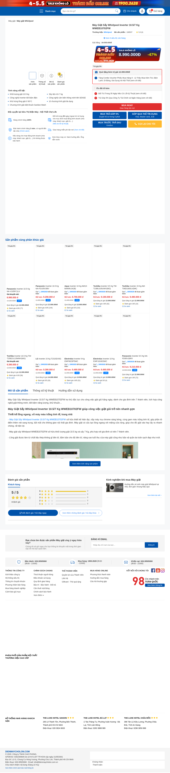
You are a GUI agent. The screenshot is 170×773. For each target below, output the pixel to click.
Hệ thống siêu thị (12, 578)
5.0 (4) (139, 32)
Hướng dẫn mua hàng (99, 578)
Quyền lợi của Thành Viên (73, 575)
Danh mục (50, 11)
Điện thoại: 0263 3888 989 (94, 728)
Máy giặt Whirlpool (25, 21)
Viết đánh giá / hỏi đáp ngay (33, 513)
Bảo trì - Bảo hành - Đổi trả (45, 585)
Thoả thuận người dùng (43, 574)
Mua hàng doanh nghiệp (15, 588)
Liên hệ (65, 578)
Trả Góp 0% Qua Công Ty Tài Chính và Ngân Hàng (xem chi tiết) (125, 98)
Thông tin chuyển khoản (15, 581)
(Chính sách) (24, 131)
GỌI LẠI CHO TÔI (145, 124)
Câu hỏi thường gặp (98, 581)
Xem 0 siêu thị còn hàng (115, 38)
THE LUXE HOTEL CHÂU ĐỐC (141, 718)
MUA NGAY (127, 106)
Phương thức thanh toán (100, 574)
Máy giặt (11, 21)
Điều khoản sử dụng (42, 578)
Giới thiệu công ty (12, 574)
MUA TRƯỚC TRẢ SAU (109, 124)
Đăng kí (151, 545)
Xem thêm (39, 595)
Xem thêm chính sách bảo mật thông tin (19, 768)
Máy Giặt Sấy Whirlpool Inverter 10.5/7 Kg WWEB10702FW (37, 419)
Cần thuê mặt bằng (42, 588)
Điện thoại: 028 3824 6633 (54, 728)
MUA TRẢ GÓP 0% (109, 115)
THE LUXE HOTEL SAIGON (58, 718)
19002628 (44, 292)
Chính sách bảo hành (42, 592)
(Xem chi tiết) (79, 130)
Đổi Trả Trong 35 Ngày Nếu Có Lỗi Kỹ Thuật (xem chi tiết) (122, 93)
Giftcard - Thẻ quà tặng (71, 582)
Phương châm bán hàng (15, 585)
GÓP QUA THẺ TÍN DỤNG (145, 115)
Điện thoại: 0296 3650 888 (135, 728)
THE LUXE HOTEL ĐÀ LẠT (99, 718)
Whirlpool (108, 32)
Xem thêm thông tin (154, 585)
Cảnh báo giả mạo (13, 592)
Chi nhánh (129, 11)
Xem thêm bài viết (154, 495)
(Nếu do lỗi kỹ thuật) (60, 124)
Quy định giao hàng (42, 581)
